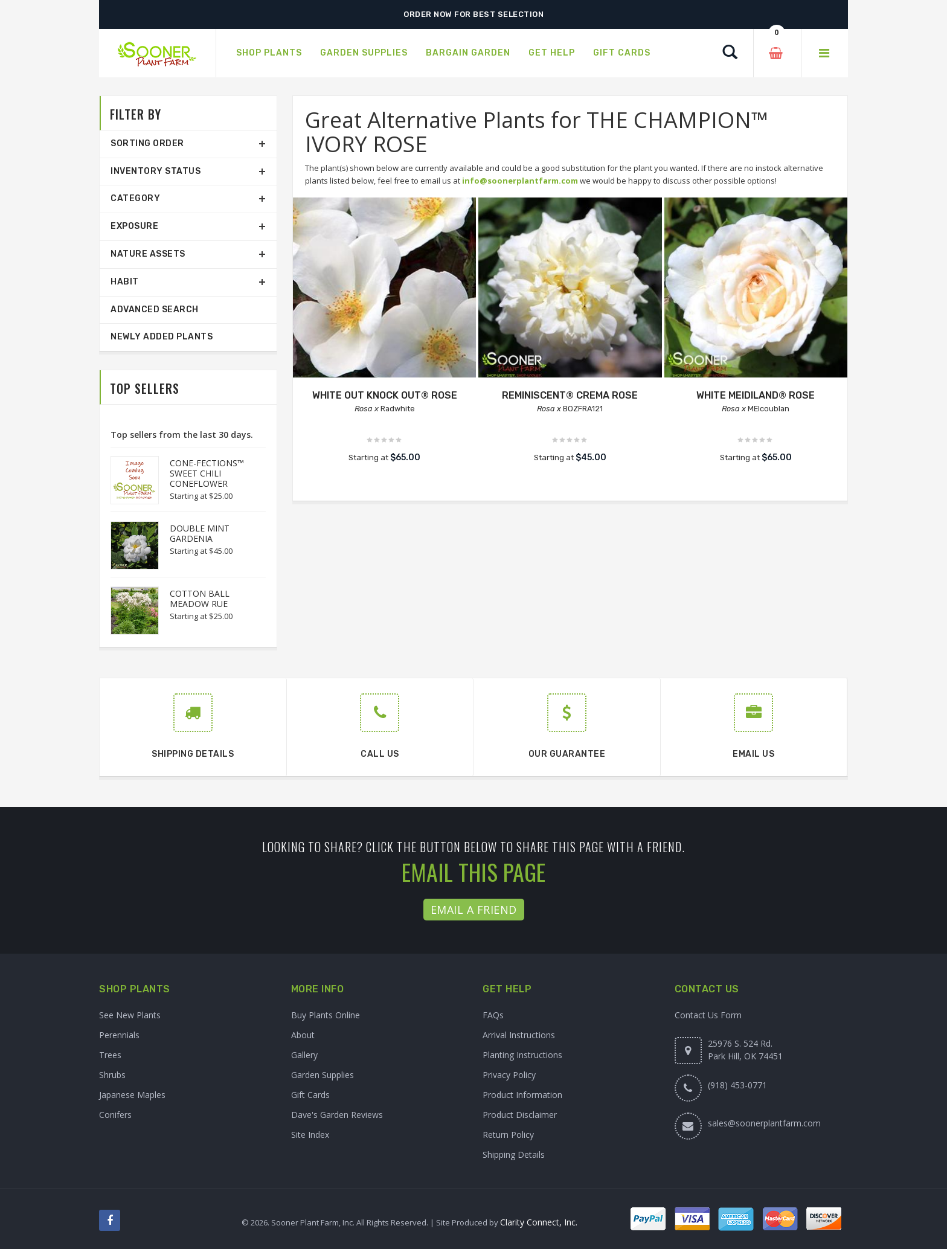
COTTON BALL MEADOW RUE (200, 598)
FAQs (493, 1015)
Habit (125, 282)
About (303, 1035)
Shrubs (112, 1074)
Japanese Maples (132, 1094)
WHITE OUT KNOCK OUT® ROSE (384, 395)
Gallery (304, 1055)
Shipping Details (514, 1154)
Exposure (134, 226)
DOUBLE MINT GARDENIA (200, 533)
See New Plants (130, 1015)
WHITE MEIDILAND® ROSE (755, 395)
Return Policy (508, 1134)
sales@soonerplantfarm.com (764, 1123)
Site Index (310, 1134)
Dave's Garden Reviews (337, 1114)
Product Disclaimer (520, 1114)
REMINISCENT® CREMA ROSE (570, 395)
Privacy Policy (509, 1074)
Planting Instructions (522, 1055)
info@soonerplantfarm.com (520, 180)
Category (135, 198)
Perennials (119, 1035)
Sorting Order (147, 143)
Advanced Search (155, 309)
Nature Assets (148, 254)
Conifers (115, 1114)
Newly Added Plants (162, 337)
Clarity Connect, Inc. (538, 1222)
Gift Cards (310, 1094)
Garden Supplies (322, 1074)
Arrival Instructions (519, 1035)
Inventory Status (156, 171)
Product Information (522, 1094)
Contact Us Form (708, 1015)
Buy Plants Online (325, 1015)
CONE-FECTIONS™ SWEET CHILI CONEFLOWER (207, 473)
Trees (110, 1055)
